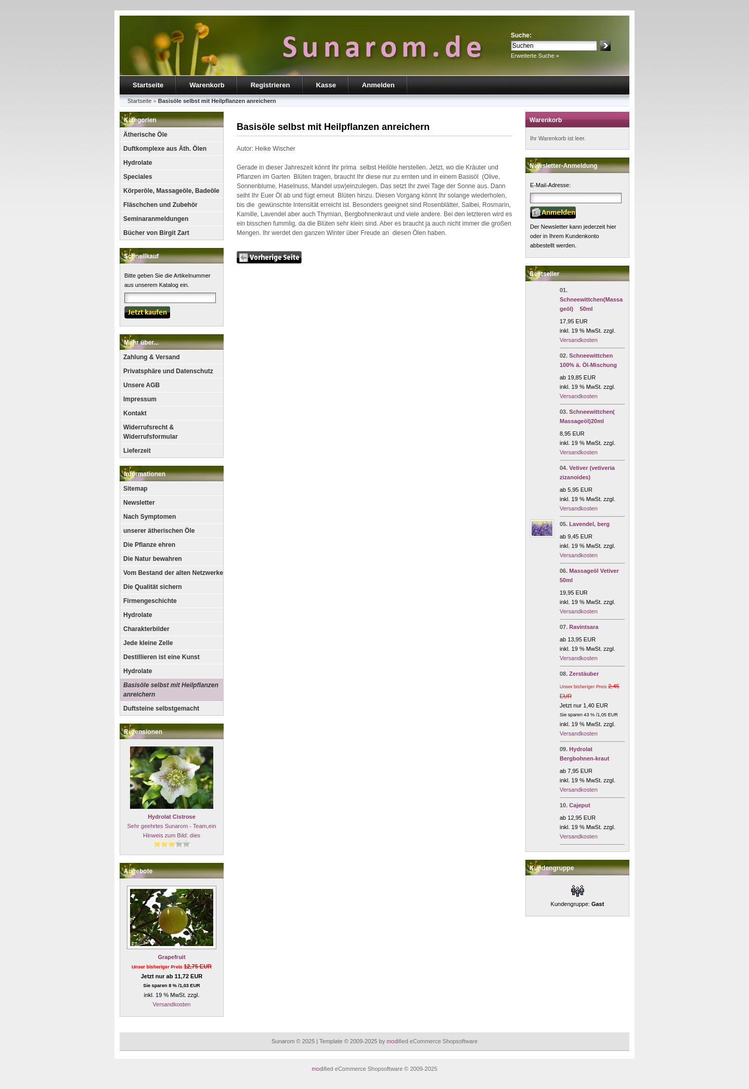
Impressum (140, 399)
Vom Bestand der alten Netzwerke (173, 572)
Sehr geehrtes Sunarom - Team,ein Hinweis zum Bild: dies (171, 826)
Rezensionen (143, 732)
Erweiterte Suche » (535, 56)
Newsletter (139, 502)
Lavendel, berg (589, 524)
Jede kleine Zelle (148, 643)
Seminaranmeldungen (155, 218)
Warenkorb (206, 85)
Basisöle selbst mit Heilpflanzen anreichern (170, 689)
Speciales (137, 176)
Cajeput (579, 805)
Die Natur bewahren (152, 558)
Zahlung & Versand (151, 357)
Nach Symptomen (149, 516)
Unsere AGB (141, 385)
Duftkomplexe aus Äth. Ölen (164, 148)
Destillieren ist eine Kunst (161, 657)
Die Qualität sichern (152, 587)
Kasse (326, 85)
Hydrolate (137, 162)
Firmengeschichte (150, 601)
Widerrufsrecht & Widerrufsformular (150, 432)
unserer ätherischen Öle (159, 530)
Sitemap (135, 488)
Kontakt (135, 413)
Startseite (148, 85)
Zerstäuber (584, 674)
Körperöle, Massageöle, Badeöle (171, 190)
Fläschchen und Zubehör (160, 204)
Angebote (138, 871)
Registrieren (270, 85)
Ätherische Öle (145, 134)
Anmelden (378, 85)
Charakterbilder (146, 629)
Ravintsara (583, 627)
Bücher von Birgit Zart (156, 233)
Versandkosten (172, 1004)
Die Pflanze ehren (149, 544)
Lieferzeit (137, 450)
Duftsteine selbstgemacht (161, 708)
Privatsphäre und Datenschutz (168, 371)
